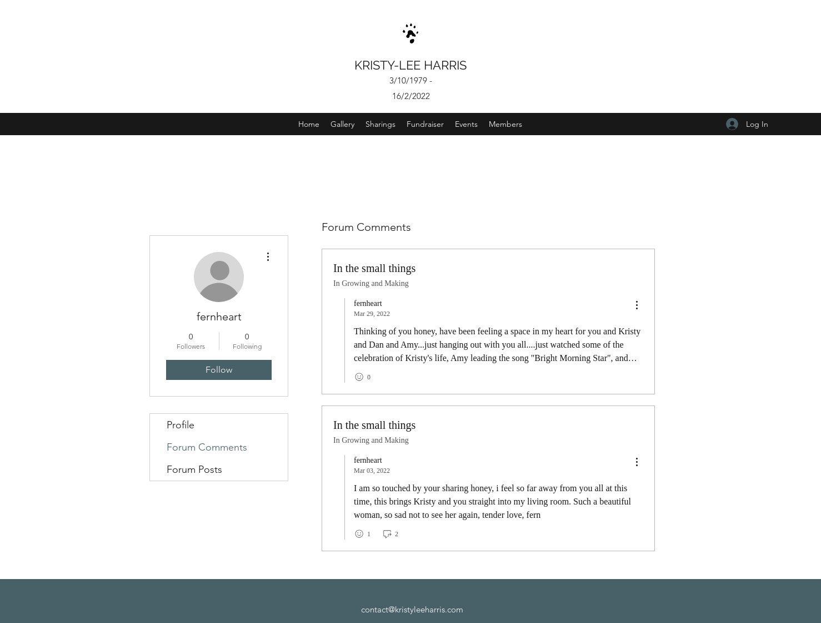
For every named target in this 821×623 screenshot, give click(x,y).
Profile (180, 425)
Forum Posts (194, 469)
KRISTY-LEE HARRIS (412, 65)
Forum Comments (207, 447)
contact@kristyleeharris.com (412, 609)
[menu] (636, 305)
